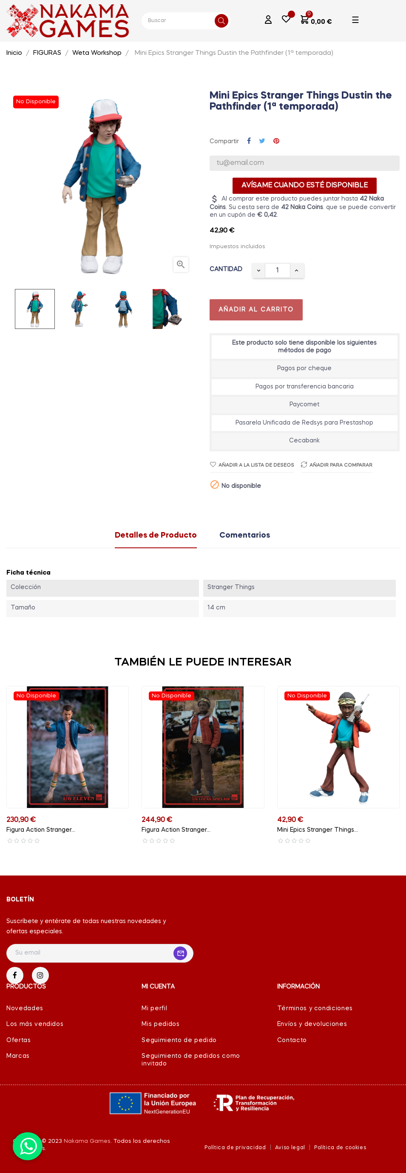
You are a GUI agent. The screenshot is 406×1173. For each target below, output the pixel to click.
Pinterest (276, 141)
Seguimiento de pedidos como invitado (191, 1060)
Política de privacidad (235, 1147)
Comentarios (244, 535)
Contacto (292, 1040)
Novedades (24, 1009)
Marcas (18, 1056)
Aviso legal (290, 1147)
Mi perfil (154, 1009)
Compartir (249, 141)
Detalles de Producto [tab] (156, 535)
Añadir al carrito (256, 310)
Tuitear (262, 141)
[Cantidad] (277, 270)
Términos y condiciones (315, 1009)
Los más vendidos (34, 1024)
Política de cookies (340, 1147)
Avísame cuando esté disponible (304, 185)
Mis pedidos (160, 1024)
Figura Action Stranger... (40, 830)
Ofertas (18, 1040)
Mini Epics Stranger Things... (317, 830)
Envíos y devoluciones (312, 1024)
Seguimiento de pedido (179, 1040)
